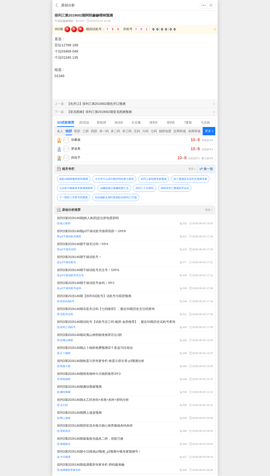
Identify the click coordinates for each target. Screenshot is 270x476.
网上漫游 (63, 417)
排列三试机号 (66, 327)
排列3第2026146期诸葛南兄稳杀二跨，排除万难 (135, 441)
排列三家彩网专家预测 (154, 178)
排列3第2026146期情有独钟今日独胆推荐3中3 (135, 376)
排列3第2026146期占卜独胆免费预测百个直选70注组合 (135, 350)
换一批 (206, 169)
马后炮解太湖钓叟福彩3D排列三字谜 (116, 197)
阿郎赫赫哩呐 (64, 21)
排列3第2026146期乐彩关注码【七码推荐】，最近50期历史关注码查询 (135, 311)
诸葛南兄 (63, 443)
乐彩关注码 (65, 314)
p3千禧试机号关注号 (70, 275)
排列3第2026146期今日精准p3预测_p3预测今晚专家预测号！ (135, 454)
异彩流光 (63, 430)
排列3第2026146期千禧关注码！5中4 (135, 246)
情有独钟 (63, 379)
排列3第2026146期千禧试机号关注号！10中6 (135, 272)
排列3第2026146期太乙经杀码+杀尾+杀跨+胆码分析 (135, 402)
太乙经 (62, 405)
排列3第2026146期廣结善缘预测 (135, 389)
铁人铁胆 (63, 223)
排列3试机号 (65, 301)
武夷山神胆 (65, 340)
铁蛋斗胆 (63, 366)
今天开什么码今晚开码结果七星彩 (114, 178)
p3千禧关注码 (66, 249)
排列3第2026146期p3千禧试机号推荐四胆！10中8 (135, 233)
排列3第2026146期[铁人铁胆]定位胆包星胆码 (135, 220)
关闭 (210, 5)
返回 (56, 5)
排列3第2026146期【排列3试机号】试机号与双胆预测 (135, 298)
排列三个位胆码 (145, 188)
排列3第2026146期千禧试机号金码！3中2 (135, 285)
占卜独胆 (63, 353)
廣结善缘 (63, 391)
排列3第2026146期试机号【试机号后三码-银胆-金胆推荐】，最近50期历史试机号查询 (135, 324)
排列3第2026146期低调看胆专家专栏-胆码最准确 (135, 467)
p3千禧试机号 (66, 262)
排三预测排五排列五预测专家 (190, 178)
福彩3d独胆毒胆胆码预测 (73, 178)
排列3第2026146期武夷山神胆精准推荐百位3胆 (135, 337)
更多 (203, 5)
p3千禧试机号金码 (69, 288)
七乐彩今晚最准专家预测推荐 (76, 188)
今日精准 (63, 456)
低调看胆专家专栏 (69, 469)
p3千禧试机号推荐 (69, 236)
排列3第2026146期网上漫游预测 (135, 415)
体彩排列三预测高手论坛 (175, 188)
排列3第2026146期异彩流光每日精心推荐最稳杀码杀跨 (135, 428)
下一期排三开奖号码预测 (73, 197)
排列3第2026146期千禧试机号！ (135, 259)
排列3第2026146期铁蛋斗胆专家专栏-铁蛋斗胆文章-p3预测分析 (135, 363)
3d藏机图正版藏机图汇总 (114, 188)
